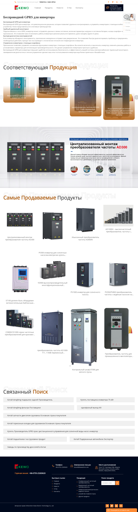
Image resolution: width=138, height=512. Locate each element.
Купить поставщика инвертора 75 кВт (97, 400)
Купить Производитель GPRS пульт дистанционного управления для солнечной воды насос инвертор (52, 431)
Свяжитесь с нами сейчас (47, 2)
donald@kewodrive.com (81, 467)
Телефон (127, 26)
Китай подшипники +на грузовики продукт (26, 439)
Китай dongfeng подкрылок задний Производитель (29, 400)
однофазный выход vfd (91, 407)
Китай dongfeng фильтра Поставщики (24, 407)
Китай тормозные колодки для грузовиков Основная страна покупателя (39, 423)
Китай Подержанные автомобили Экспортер (93, 439)
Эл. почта (127, 22)
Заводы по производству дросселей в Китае (26, 447)
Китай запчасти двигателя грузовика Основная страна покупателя (36, 415)
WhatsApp (127, 30)
